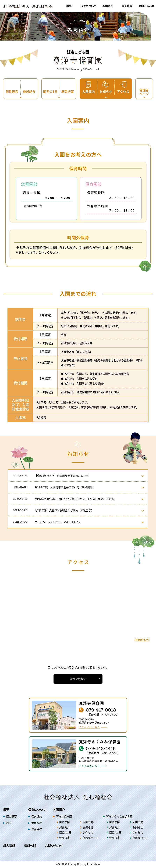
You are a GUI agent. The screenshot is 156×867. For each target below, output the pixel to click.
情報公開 (30, 845)
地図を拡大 (142, 639)
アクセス (88, 832)
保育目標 (36, 829)
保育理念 (36, 816)
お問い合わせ (78, 678)
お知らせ (88, 827)
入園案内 (88, 822)
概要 (6, 809)
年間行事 (64, 837)
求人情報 (9, 845)
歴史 (9, 823)
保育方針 (36, 823)
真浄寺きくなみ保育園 (119, 816)
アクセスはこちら (89, 727)
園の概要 (11, 816)
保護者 (90, 837)
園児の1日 (65, 832)
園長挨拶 (64, 822)
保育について (37, 809)
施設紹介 (64, 827)
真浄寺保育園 (64, 816)
